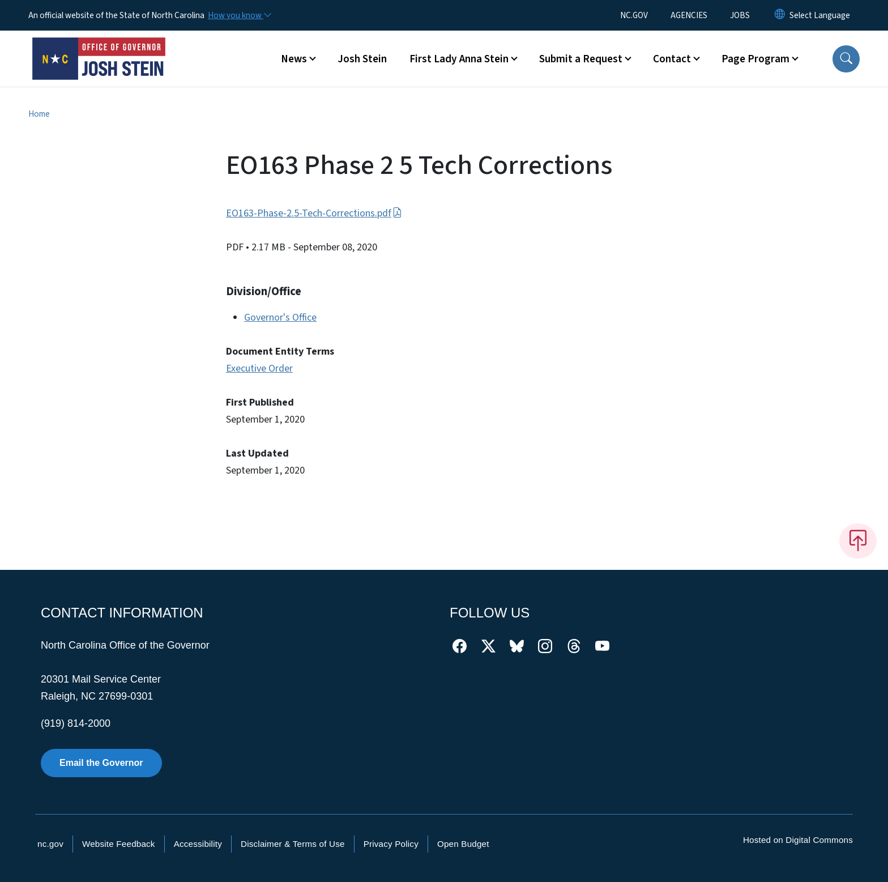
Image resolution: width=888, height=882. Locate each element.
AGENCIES (689, 15)
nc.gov (50, 844)
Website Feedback (118, 844)
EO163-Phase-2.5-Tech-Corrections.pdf (314, 213)
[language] (819, 15)
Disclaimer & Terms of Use (293, 844)
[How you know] (239, 15)
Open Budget (463, 844)
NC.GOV (634, 15)
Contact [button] (672, 59)
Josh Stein (362, 59)
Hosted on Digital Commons (798, 840)
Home (39, 114)
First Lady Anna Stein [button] (459, 59)
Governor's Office (280, 317)
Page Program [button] (755, 59)
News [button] (294, 59)
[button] (846, 59)
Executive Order (259, 368)
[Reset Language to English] (780, 15)
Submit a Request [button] (580, 59)
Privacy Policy (391, 844)
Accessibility (198, 844)
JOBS (740, 15)
